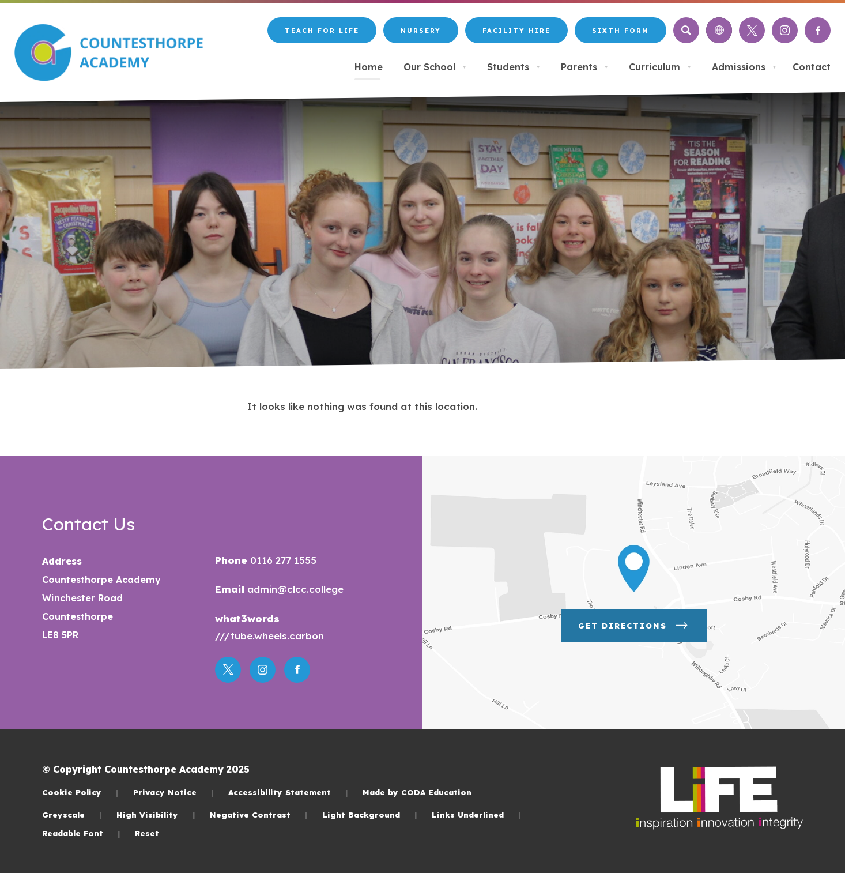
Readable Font (81, 833)
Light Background (369, 814)
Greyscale (72, 814)
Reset (147, 833)
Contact (812, 67)
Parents (584, 67)
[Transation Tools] (719, 30)
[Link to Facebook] (818, 30)
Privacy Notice (173, 792)
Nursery (421, 31)
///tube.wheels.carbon (269, 636)
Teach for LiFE (322, 31)
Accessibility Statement (288, 792)
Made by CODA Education (417, 792)
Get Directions (634, 625)
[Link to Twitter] (752, 30)
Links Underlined (476, 814)
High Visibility (155, 814)
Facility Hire (516, 31)
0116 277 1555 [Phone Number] (281, 560)
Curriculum (660, 67)
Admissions (744, 67)
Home (368, 67)
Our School (434, 67)
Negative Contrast (259, 814)
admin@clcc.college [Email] (294, 589)
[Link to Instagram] (785, 30)
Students (513, 67)
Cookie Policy (80, 792)
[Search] (686, 30)
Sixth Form (620, 31)
